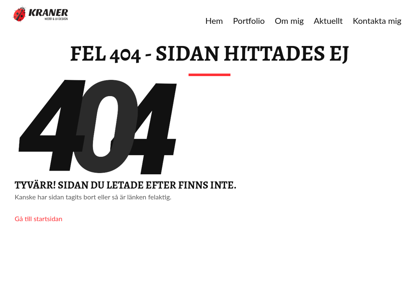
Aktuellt (328, 20)
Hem (214, 20)
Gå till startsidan (38, 218)
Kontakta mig (377, 20)
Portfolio (249, 20)
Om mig (289, 20)
